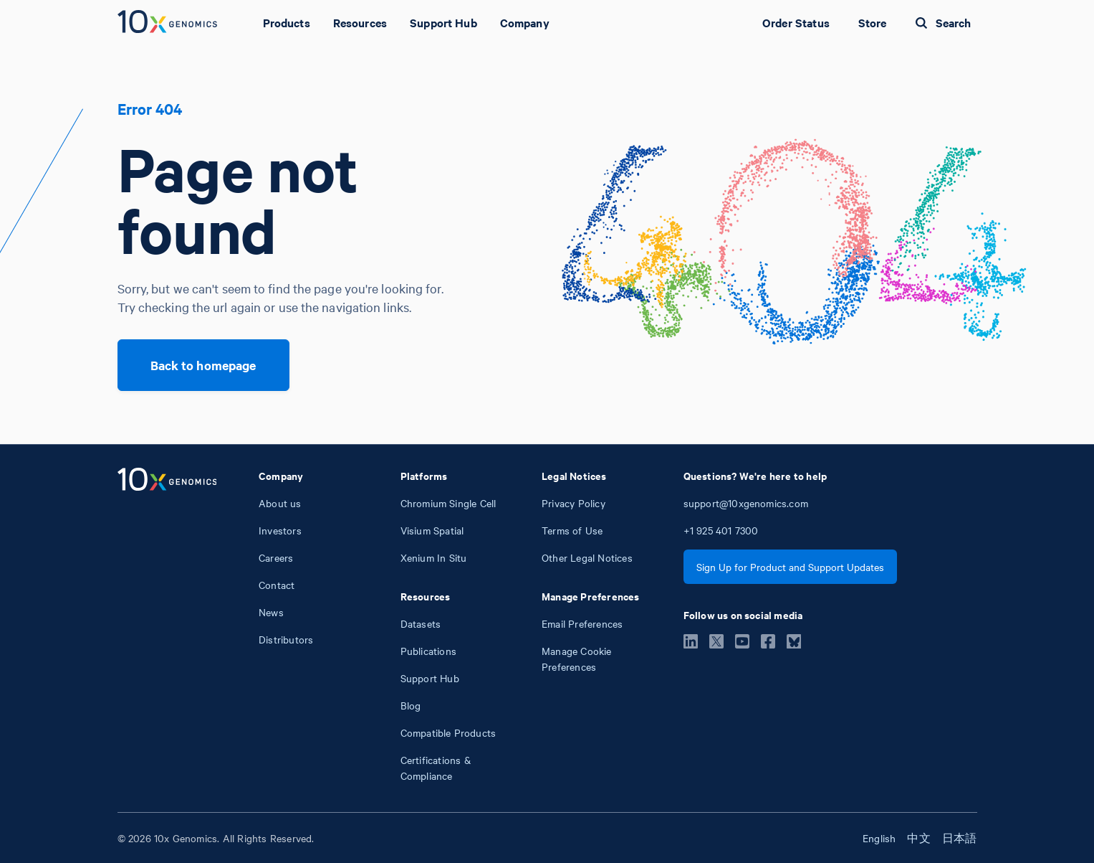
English (879, 838)
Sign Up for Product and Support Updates (790, 567)
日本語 (959, 838)
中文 (918, 838)
